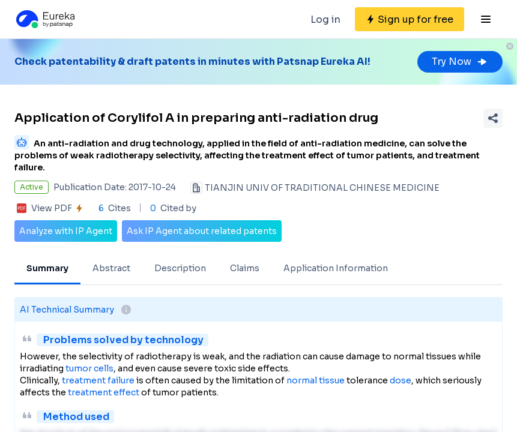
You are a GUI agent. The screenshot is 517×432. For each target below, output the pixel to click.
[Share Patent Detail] (493, 118)
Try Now (460, 61)
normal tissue (315, 380)
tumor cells (89, 368)
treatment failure (98, 380)
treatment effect (103, 392)
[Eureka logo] (44, 19)
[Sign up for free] (409, 19)
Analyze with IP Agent (65, 231)
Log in (325, 19)
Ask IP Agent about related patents (202, 231)
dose (400, 380)
